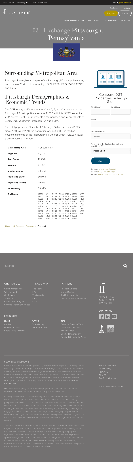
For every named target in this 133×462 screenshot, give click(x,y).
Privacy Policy (105, 368)
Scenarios (8, 298)
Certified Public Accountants (73, 298)
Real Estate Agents (69, 295)
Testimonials (38, 295)
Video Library (38, 324)
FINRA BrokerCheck (40, 3)
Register (111, 13)
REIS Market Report (106, 172)
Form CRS (103, 372)
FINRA (7, 377)
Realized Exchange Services (17, 305)
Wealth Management (13, 289)
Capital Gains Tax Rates (14, 331)
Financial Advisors (109, 20)
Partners (66, 284)
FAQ (34, 292)
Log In (125, 13)
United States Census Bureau (111, 174)
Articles (127, 8)
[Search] (63, 266)
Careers (36, 301)
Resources (125, 20)
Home (7, 226)
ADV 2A (102, 375)
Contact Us (105, 311)
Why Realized (12, 284)
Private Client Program (14, 301)
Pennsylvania (31, 226)
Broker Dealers (67, 292)
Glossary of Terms (12, 327)
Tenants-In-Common (70, 327)
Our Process (93, 20)
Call (114, 3)
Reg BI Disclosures (107, 378)
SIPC (13, 377)
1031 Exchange (18, 226)
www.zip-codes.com (107, 169)
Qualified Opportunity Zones (73, 337)
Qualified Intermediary (71, 334)
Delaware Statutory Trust (72, 324)
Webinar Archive (39, 327)
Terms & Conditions (108, 365)
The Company (115, 8)
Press (34, 298)
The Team (37, 289)
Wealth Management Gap (74, 20)
